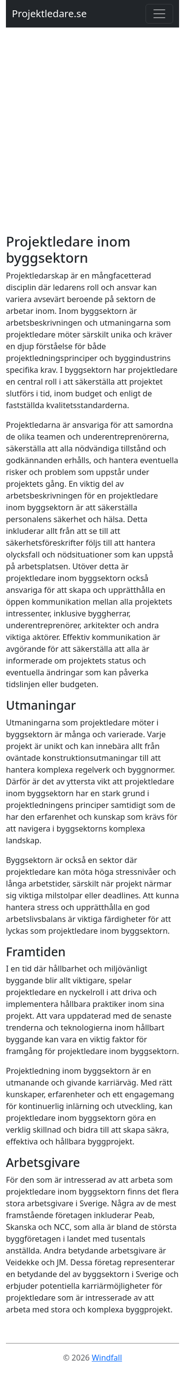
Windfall (107, 1357)
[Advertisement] (92, 136)
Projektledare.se (49, 13)
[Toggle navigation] (159, 14)
